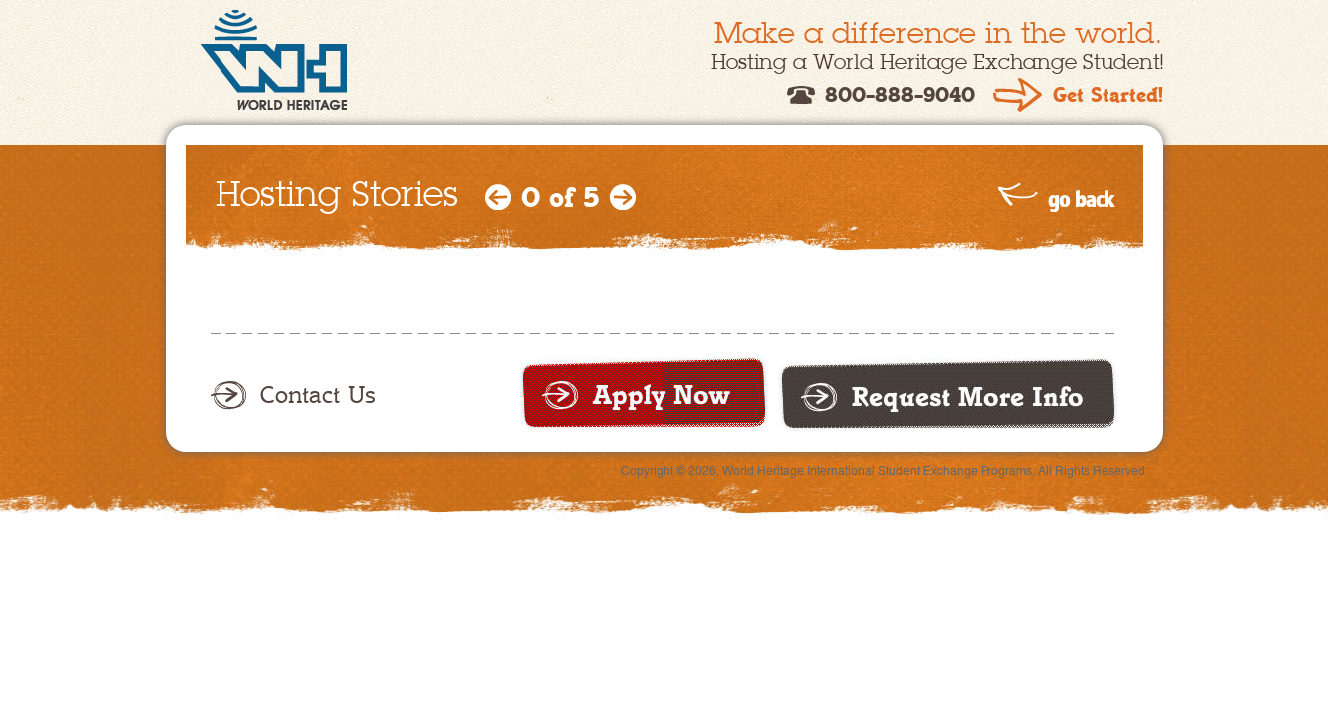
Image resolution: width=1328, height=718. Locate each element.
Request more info (948, 394)
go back (1080, 199)
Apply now (644, 393)
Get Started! (1108, 95)
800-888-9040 (900, 95)
